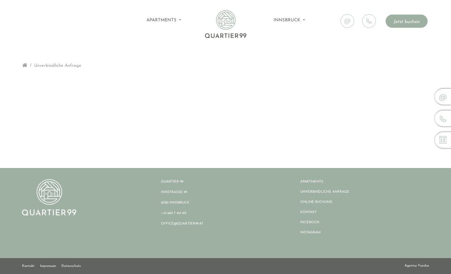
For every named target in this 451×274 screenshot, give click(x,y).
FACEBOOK (310, 222)
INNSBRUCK (287, 20)
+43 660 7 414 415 (173, 213)
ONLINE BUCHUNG (316, 202)
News (419, 6)
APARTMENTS (162, 20)
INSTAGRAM (310, 232)
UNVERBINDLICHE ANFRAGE (324, 192)
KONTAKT (308, 212)
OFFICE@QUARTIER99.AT (182, 224)
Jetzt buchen (407, 21)
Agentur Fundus (417, 266)
